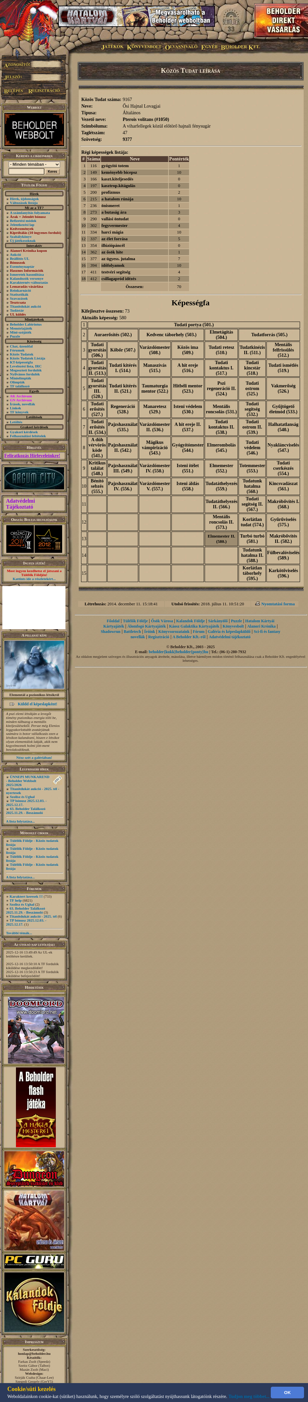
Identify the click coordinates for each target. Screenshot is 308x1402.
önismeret (110, 205)
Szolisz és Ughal (22, 797)
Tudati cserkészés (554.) (283, 468)
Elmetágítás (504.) (221, 335)
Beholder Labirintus (26, 324)
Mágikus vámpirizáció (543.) (155, 447)
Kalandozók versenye (27, 278)
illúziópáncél (113, 245)
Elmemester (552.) (222, 468)
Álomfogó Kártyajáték (147, 626)
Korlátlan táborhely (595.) (252, 573)
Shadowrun (110, 631)
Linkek (15, 408)
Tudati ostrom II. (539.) (252, 427)
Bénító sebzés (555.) (97, 486)
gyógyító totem (115, 165)
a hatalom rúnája (117, 198)
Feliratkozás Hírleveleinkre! (32, 455)
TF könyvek (19, 412)
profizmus (110, 192)
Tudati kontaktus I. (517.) (221, 368)
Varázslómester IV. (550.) (155, 468)
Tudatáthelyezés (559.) (221, 486)
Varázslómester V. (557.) (155, 486)
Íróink (149, 631)
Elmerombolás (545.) (221, 448)
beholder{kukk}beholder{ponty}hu (178, 652)
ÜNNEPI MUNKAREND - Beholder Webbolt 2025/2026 (28, 781)
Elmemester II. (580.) (221, 539)
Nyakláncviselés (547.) (283, 448)
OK (287, 1392)
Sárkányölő (218, 621)
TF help (16, 900)
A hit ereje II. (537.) (187, 427)
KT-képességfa (21, 362)
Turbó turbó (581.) (252, 539)
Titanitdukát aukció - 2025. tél (33, 916)
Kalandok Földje (190, 621)
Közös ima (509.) (187, 350)
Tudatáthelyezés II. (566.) (221, 504)
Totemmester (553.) (252, 468)
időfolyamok (112, 265)
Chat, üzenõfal (21, 346)
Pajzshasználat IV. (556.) (123, 486)
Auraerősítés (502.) (113, 334)
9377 (127, 139)
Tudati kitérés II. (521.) (123, 388)
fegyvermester (114, 225)
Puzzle (15, 336)
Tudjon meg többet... (249, 1396)
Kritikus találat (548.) (97, 468)
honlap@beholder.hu (34, 1353)
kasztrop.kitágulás (118, 185)
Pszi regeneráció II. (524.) (221, 388)
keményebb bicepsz (119, 172)
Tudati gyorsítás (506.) (97, 350)
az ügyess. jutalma (118, 258)
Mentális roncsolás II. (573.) (221, 522)
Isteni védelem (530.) (187, 409)
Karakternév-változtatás (29, 282)
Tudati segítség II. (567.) (252, 504)
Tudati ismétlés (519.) (283, 368)
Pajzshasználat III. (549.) (123, 468)
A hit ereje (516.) (187, 368)
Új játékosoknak (23, 241)
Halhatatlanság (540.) (283, 427)
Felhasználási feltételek (28, 436)
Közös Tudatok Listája (27, 358)
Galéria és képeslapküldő (229, 631)
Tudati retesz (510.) (221, 350)
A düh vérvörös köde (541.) (97, 447)
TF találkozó (20, 386)
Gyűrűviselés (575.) (283, 522)
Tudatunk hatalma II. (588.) (252, 555)
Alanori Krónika (261, 626)
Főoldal (113, 621)
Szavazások (19, 298)
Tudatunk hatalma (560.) (252, 486)
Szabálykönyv (21, 237)
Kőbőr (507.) (123, 350)
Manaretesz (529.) (154, 409)
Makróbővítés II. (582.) (283, 539)
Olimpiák (17, 382)
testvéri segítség (115, 271)
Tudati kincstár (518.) (252, 368)
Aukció (15, 254)
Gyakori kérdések (24, 432)
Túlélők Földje (135, 621)
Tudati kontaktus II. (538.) (221, 427)
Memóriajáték (21, 328)
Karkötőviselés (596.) (283, 573)
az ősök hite (112, 252)
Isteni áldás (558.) (187, 486)
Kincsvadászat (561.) (283, 486)
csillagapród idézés (118, 278)
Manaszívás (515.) (154, 368)
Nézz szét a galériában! (34, 757)
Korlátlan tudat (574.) (252, 522)
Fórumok (17, 350)
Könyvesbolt (233, 626)
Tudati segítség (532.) (252, 409)
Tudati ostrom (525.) (252, 388)
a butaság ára (113, 212)
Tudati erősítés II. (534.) (97, 427)
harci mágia (112, 232)
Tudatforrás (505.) (269, 334)
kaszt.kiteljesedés (117, 178)
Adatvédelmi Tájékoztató (20, 504)
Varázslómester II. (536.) (155, 427)
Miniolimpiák (20, 378)
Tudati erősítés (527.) (97, 409)
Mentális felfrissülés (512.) (283, 350)
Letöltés (16, 422)
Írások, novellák (22, 404)
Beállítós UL (19, 258)
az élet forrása (114, 238)
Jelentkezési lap (22, 225)
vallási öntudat (115, 218)
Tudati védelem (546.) (252, 447)
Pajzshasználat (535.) (123, 427)
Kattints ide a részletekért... (34, 579)
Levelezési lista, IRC (26, 366)
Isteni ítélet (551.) (188, 468)
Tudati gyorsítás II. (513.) (97, 368)
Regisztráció (158, 637)
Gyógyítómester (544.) (188, 448)
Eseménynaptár (22, 266)
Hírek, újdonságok (24, 199)
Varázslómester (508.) (155, 350)
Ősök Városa (162, 621)
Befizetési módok (23, 221)
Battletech (132, 631)
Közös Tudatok (22, 354)
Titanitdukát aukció (25, 306)
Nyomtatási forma (278, 603)
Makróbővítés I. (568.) (283, 504)
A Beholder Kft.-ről (188, 637)
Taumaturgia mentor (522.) (155, 388)
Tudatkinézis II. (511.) (252, 350)
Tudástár (17, 310)
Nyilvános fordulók (25, 374)
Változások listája (24, 203)
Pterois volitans (138, 119)
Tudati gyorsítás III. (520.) (97, 388)
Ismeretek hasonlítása (27, 274)
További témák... (19, 933)
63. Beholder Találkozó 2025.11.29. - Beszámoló (26, 811)
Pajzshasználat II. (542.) (123, 448)
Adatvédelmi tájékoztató (230, 637)
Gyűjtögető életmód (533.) (283, 409)
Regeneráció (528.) (123, 409)
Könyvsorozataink (174, 631)
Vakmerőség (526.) (283, 388)
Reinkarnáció (20, 290)
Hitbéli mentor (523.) (187, 388)
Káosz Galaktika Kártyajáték (194, 626)
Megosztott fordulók (26, 370)
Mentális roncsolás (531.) (221, 409)
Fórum (198, 631)
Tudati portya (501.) (194, 324)
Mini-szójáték (21, 332)
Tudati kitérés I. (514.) (123, 368)
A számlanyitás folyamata (30, 213)
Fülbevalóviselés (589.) (283, 555)
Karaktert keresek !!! (26, 896)
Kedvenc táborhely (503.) (171, 334)
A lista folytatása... (20, 821)
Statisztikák (19, 294)
